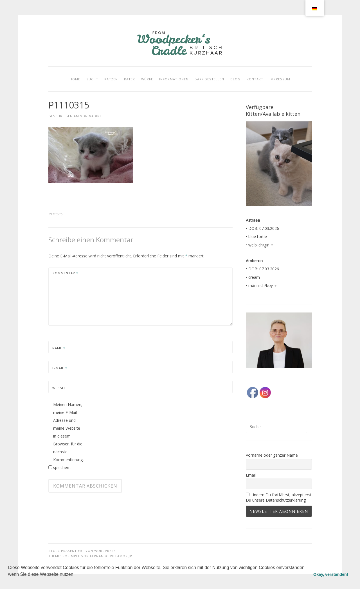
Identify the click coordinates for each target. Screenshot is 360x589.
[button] (9, 582)
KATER (129, 79)
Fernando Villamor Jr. (111, 556)
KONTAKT (255, 79)
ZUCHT (92, 79)
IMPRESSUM (279, 79)
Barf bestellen (209, 79)
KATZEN (111, 79)
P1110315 (55, 214)
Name (58, 348)
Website (60, 388)
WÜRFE (147, 79)
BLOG (235, 79)
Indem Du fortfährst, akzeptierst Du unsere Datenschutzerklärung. (279, 497)
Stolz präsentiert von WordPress (82, 551)
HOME (75, 79)
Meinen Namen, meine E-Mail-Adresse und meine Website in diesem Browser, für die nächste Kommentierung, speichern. (68, 436)
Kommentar (65, 273)
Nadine (95, 116)
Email (251, 475)
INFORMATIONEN (173, 79)
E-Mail (59, 368)
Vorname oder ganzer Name (272, 455)
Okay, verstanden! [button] (330, 574)
